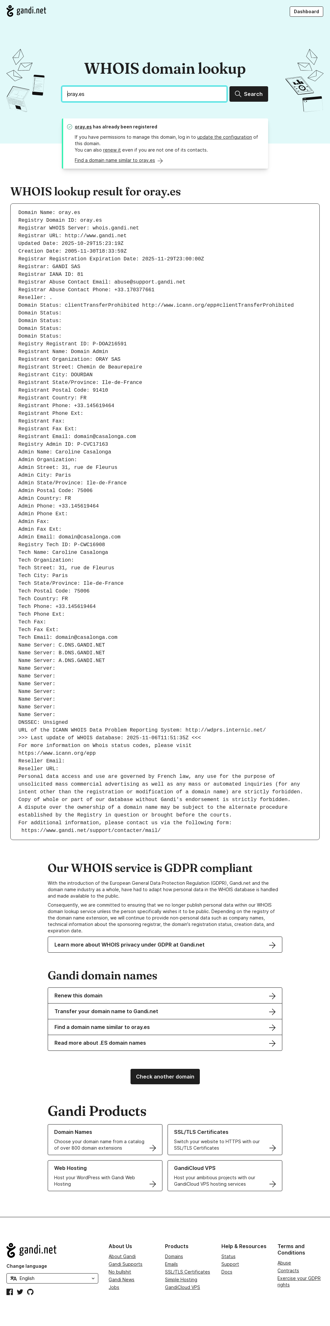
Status (228, 1256)
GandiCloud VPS (182, 1287)
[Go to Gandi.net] (26, 11)
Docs (226, 1272)
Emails (171, 1264)
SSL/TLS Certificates (187, 1272)
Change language (26, 1266)
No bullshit (120, 1272)
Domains (174, 1256)
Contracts (288, 1270)
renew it (112, 150)
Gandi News (121, 1279)
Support (230, 1264)
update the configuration (224, 137)
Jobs (114, 1287)
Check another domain (165, 1076)
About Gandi (122, 1256)
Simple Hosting (181, 1279)
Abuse (284, 1262)
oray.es (83, 126)
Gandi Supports (125, 1264)
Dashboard (306, 11)
